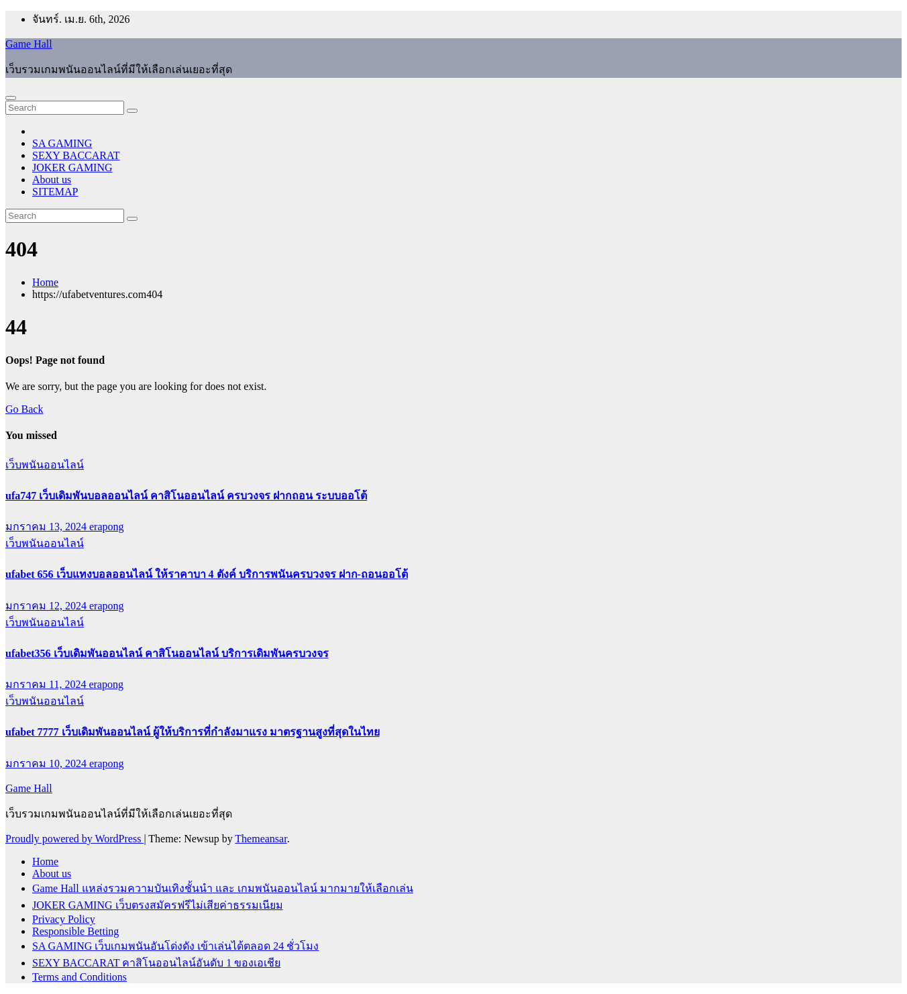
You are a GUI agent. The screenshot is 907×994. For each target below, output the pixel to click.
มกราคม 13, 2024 (47, 526)
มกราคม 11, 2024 (47, 684)
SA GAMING (62, 143)
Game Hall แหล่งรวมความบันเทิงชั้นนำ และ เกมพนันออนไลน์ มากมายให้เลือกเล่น (222, 888)
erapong (106, 526)
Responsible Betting (75, 931)
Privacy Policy (63, 919)
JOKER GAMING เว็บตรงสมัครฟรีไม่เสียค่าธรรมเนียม (157, 905)
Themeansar (260, 838)
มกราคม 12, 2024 (47, 605)
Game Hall (28, 44)
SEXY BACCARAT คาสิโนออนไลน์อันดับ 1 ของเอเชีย (156, 962)
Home (45, 282)
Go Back (24, 409)
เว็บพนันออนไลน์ (44, 464)
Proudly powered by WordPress (74, 838)
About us (51, 179)
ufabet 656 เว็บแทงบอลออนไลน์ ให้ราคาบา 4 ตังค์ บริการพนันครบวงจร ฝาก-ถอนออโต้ (206, 574)
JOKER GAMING (72, 167)
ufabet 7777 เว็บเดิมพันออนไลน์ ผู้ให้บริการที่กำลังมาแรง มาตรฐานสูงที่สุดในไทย (192, 732)
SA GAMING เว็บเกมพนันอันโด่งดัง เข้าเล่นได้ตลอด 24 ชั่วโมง (175, 946)
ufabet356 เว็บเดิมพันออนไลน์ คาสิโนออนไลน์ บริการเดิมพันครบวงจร (167, 653)
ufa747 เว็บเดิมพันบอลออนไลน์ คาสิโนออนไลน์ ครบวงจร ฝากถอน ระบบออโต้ (186, 495)
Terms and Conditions (79, 977)
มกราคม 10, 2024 (47, 763)
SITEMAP (55, 191)
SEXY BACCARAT (76, 155)
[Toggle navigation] (10, 98)
